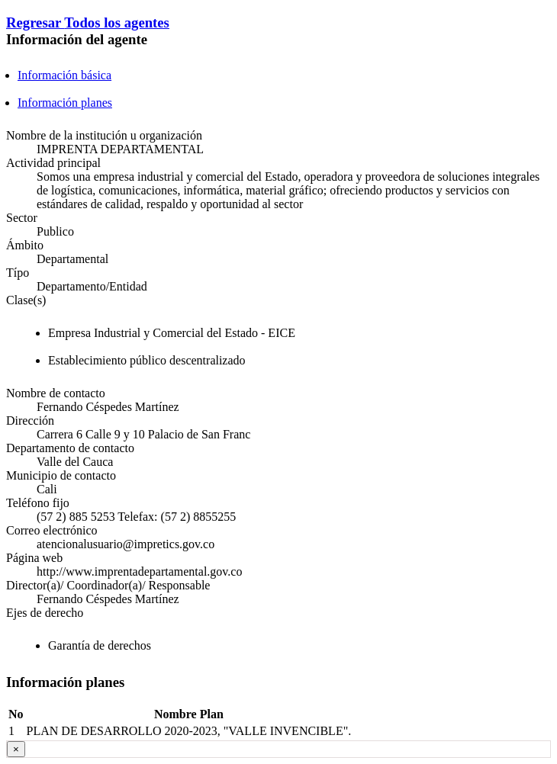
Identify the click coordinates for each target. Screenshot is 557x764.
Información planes (65, 102)
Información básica (64, 75)
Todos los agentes (116, 22)
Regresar (35, 22)
